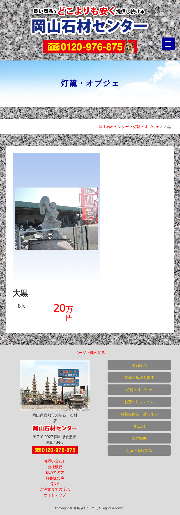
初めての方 (54, 472)
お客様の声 (54, 478)
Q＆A (55, 483)
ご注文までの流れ (55, 489)
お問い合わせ (55, 461)
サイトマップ (55, 494)
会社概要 (54, 466)
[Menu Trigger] (168, 44)
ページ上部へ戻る (90, 352)
